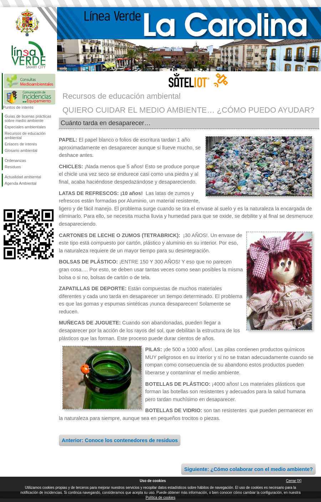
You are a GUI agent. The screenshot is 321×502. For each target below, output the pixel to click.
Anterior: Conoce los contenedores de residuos (120, 440)
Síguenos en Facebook (6, 198)
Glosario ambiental (21, 150)
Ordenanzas (15, 160)
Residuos (13, 167)
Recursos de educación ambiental (25, 135)
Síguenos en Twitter (18, 198)
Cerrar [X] (293, 481)
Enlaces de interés (21, 144)
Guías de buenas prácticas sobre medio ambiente (28, 118)
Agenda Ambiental (20, 183)
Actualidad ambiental (23, 177)
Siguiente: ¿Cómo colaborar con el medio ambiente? (248, 469)
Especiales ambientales (25, 127)
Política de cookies (160, 498)
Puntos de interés (18, 107)
